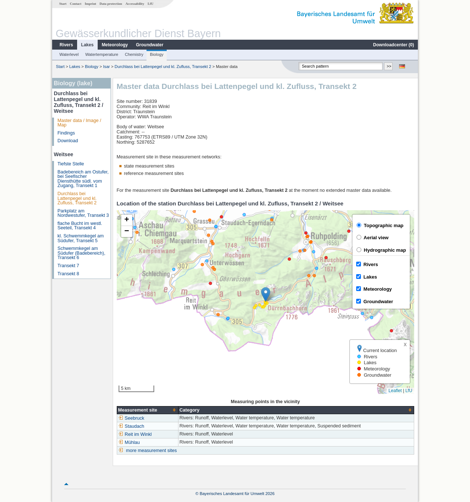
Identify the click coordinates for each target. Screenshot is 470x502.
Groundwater (149, 44)
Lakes (87, 44)
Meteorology (115, 44)
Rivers (66, 44)
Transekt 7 (68, 265)
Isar (106, 66)
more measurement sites (151, 450)
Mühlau (129, 442)
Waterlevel (69, 54)
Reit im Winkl (135, 434)
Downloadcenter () (393, 44)
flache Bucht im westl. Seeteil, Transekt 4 (80, 226)
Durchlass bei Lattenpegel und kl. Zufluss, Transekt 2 (163, 66)
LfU (150, 4)
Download (68, 140)
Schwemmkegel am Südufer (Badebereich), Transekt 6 (81, 253)
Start (62, 4)
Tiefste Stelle (71, 163)
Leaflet (395, 390)
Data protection (111, 4)
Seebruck (131, 418)
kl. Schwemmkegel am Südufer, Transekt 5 (81, 238)
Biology (156, 54)
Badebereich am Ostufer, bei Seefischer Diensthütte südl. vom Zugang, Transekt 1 (83, 179)
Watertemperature (101, 54)
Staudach (131, 426)
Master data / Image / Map (79, 123)
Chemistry (134, 54)
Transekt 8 (68, 273)
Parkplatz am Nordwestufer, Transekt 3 (83, 213)
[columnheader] (147, 410)
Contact (75, 4)
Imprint (90, 4)
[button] (265, 294)
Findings (66, 133)
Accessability (135, 4)
